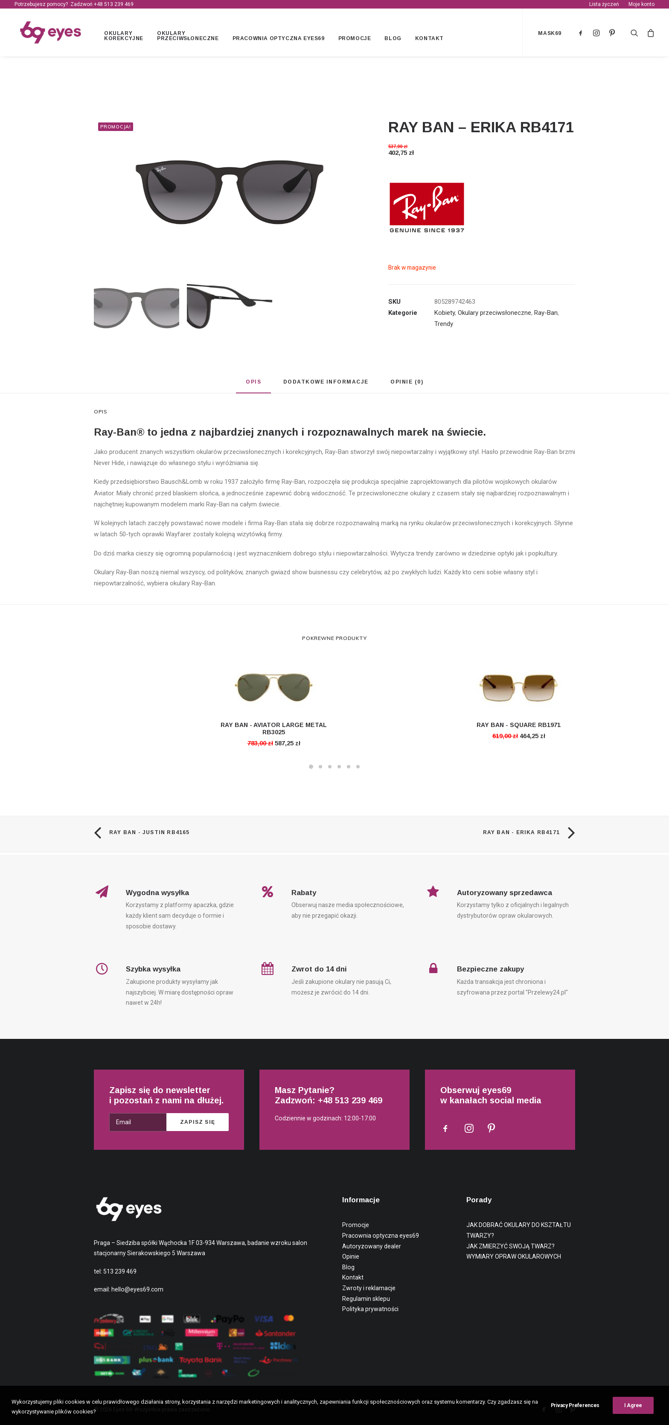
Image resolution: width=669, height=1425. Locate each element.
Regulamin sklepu (366, 1298)
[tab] (253, 388)
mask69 (549, 35)
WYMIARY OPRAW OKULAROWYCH (513, 1256)
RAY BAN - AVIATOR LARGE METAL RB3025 (274, 731)
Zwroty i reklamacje (369, 1288)
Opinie (350, 1256)
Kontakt (431, 40)
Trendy (443, 326)
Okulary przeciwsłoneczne (190, 37)
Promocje (356, 40)
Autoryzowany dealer (371, 1246)
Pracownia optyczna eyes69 (280, 40)
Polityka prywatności (370, 1309)
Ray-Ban (546, 315)
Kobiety (444, 315)
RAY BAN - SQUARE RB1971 (519, 727)
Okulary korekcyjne (125, 37)
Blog (395, 40)
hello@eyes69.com (137, 1289)
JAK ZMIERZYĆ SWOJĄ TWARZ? (510, 1246)
